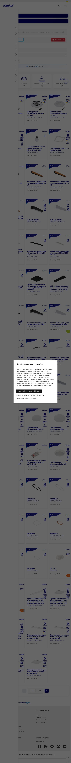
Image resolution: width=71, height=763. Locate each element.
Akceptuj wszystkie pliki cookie (29, 391)
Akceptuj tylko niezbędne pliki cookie (30, 395)
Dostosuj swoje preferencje (26, 398)
